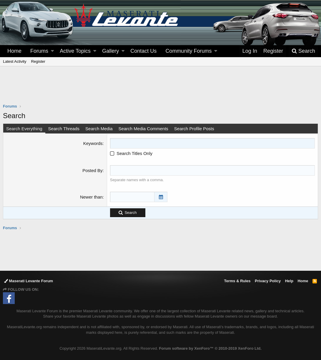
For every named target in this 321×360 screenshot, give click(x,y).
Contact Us (143, 51)
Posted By (92, 170)
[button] (52, 51)
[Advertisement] (161, 88)
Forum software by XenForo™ (210, 348)
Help (289, 281)
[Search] (303, 51)
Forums (39, 51)
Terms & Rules (237, 281)
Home (14, 51)
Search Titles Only (131, 153)
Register (38, 61)
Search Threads (63, 128)
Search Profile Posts (194, 128)
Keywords (93, 143)
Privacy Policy (268, 281)
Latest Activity (14, 61)
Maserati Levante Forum (28, 281)
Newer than (91, 196)
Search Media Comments (143, 128)
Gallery (110, 51)
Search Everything (24, 128)
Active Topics (75, 51)
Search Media (99, 128)
